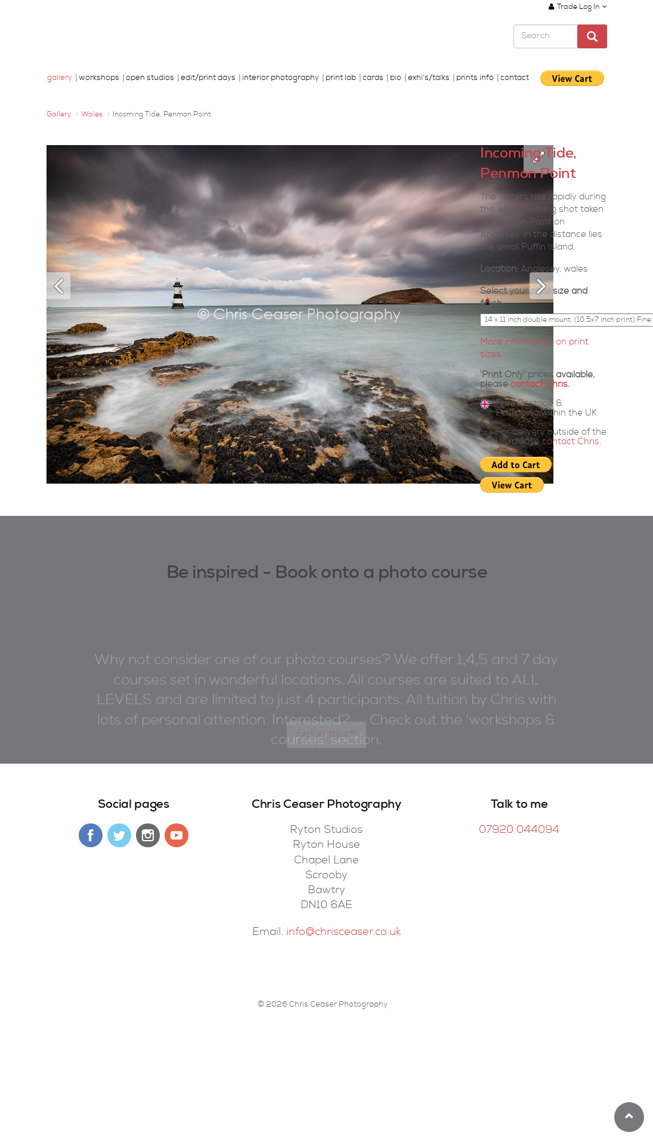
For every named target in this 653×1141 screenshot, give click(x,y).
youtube (176, 835)
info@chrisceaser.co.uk (343, 932)
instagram (148, 835)
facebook (91, 835)
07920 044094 (519, 830)
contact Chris (539, 384)
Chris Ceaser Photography (125, 37)
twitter (119, 835)
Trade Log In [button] (578, 7)
